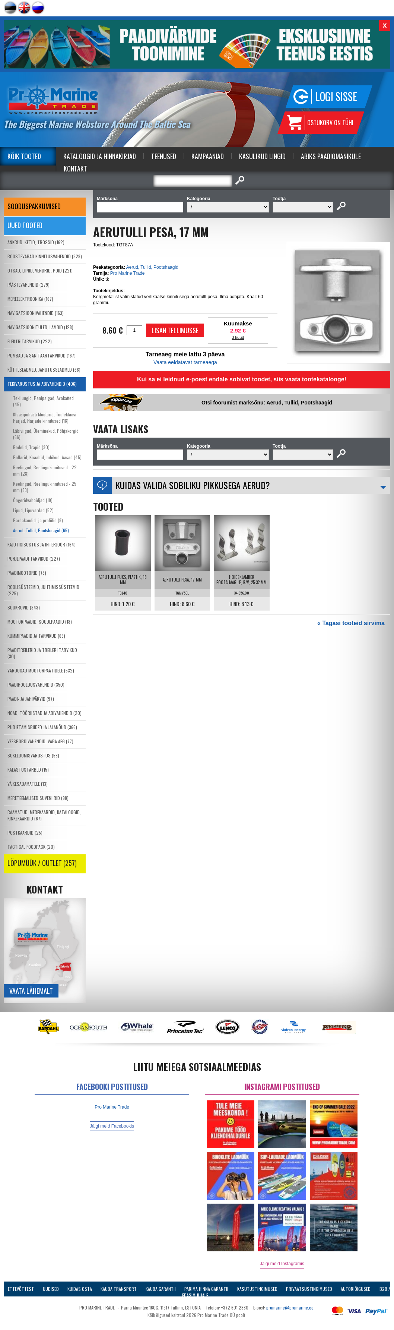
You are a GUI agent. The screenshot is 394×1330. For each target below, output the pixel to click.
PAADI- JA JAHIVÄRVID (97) (30, 699)
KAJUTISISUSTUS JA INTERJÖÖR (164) (41, 544)
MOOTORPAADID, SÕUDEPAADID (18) (39, 621)
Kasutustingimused (257, 1289)
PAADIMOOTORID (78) (26, 573)
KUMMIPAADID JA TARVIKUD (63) (36, 636)
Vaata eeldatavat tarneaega (185, 362)
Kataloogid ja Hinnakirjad (99, 156)
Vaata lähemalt (31, 991)
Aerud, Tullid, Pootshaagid (152, 267)
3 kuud (238, 337)
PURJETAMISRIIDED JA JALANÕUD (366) (42, 727)
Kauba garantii (161, 1289)
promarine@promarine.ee (290, 1307)
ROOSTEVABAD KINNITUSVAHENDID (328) (44, 256)
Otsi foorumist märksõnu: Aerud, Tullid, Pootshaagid (266, 403)
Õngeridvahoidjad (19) (33, 500)
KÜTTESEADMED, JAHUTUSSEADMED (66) (43, 369)
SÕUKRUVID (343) (23, 607)
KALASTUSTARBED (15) (28, 769)
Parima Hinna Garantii (206, 1289)
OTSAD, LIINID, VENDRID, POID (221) (40, 270)
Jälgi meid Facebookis (112, 1126)
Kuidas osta (79, 1289)
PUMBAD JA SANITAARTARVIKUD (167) (41, 355)
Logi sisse (336, 96)
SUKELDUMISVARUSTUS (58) (33, 755)
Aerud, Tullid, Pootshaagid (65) (41, 530)
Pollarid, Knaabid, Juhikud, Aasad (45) (47, 457)
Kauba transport (119, 1289)
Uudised (51, 1289)
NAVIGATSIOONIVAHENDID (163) (35, 313)
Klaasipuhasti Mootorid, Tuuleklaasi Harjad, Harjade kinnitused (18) (44, 417)
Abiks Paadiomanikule (331, 156)
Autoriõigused (356, 1289)
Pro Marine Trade (127, 273)
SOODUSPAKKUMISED (34, 206)
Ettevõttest (21, 1289)
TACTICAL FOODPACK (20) (31, 847)
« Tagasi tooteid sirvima (351, 623)
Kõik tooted (24, 156)
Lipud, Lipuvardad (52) (33, 510)
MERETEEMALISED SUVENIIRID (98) (38, 798)
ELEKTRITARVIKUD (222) (29, 341)
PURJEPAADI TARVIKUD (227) (33, 558)
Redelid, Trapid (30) (31, 447)
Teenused (163, 156)
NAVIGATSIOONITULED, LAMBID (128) (40, 327)
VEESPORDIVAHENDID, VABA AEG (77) (40, 741)
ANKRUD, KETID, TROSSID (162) (35, 242)
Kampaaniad (207, 156)
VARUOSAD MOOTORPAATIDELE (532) (40, 670)
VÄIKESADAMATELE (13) (27, 784)
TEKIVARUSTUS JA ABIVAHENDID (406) (42, 384)
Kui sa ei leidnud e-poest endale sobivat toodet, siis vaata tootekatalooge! (241, 379)
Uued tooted (24, 225)
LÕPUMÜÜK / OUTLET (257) (42, 863)
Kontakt (75, 168)
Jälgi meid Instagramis (282, 1263)
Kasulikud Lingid (262, 156)
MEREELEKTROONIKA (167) (30, 299)
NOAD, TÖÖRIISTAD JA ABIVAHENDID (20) (44, 713)
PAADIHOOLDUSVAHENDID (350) (35, 684)
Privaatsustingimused (309, 1289)
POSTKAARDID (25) (24, 832)
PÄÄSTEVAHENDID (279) (28, 284)
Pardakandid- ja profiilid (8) (38, 520)
